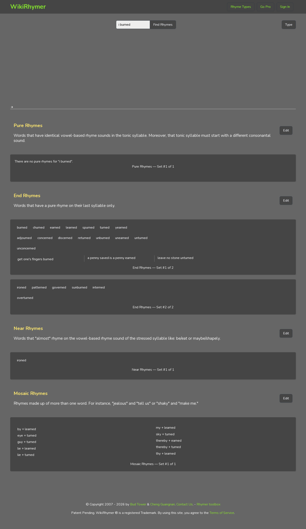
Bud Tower (138, 504)
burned (22, 227)
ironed (21, 287)
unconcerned (26, 248)
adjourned (24, 238)
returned (84, 238)
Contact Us (184, 504)
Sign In (285, 6)
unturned (141, 238)
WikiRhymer (28, 7)
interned (99, 287)
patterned (39, 287)
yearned (121, 227)
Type (288, 24)
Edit (286, 130)
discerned (65, 238)
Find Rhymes (163, 24)
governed (59, 287)
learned (71, 227)
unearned (122, 238)
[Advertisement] (153, 65)
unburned (103, 238)
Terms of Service (222, 513)
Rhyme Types (241, 6)
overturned (25, 298)
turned (104, 227)
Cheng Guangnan (162, 504)
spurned (88, 227)
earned (55, 227)
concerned (44, 238)
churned (38, 227)
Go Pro (265, 6)
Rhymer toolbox (208, 504)
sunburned (79, 287)
